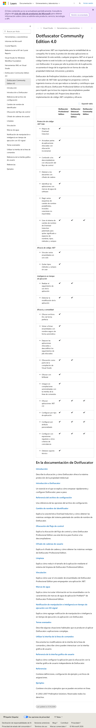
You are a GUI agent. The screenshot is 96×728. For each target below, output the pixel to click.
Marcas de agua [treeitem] (13, 130)
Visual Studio (48, 28)
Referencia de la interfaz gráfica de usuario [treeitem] (18, 158)
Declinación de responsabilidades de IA (16, 723)
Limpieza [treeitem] (10, 121)
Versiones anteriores (42, 723)
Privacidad (75, 723)
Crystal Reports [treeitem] (10, 46)
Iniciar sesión (88, 3)
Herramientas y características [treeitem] (16, 37)
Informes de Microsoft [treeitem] (13, 41)
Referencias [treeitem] (11, 164)
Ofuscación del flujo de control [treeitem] (18, 112)
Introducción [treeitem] (12, 88)
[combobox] (17, 31)
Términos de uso (41, 726)
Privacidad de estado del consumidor (16, 726)
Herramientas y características (68, 28)
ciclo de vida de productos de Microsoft (32, 13)
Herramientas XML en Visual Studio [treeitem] (15, 67)
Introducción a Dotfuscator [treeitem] (17, 92)
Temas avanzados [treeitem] (13, 145)
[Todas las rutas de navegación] (38, 28)
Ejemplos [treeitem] (10, 169)
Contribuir (64, 723)
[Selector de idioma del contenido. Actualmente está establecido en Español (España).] (11, 717)
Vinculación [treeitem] (11, 125)
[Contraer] (30, 26)
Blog (54, 723)
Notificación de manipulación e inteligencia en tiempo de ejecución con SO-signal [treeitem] (18, 137)
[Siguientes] (74, 3)
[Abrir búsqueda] (79, 3)
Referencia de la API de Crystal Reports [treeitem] (16, 51)
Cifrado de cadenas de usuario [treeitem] (18, 116)
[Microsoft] (4, 3)
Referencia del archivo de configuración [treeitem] (16, 98)
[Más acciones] (92, 28)
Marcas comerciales (57, 726)
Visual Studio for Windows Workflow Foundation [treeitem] (15, 59)
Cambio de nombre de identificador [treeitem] (15, 106)
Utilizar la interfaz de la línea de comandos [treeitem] (18, 151)
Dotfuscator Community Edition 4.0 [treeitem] (16, 82)
